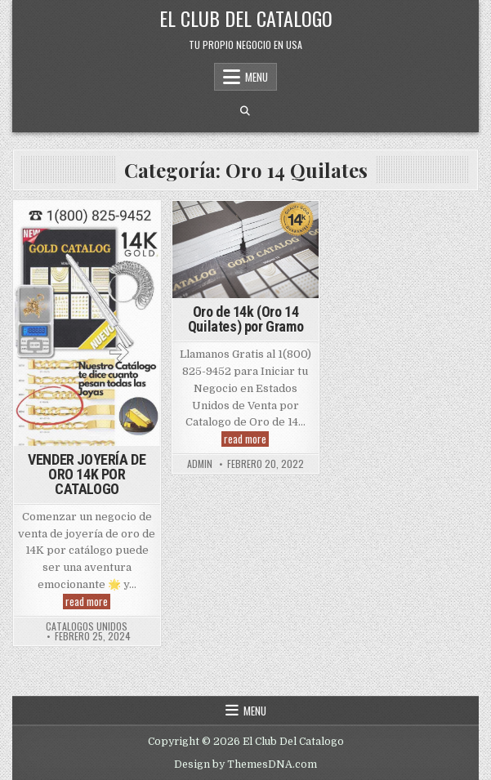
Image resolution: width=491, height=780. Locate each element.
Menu (256, 77)
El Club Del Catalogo (246, 18)
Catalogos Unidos (86, 626)
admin (199, 464)
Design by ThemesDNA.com (245, 764)
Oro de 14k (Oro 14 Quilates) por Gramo (245, 319)
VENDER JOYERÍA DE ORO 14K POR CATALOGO (86, 474)
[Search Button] (245, 111)
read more (87, 601)
